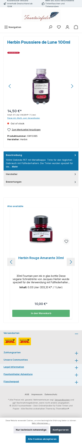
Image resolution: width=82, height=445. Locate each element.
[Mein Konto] (67, 27)
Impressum (37, 394)
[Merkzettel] (59, 27)
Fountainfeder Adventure (18, 374)
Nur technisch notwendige (31, 429)
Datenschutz (51, 394)
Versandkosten (62, 400)
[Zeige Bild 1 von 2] (37, 103)
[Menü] (12, 27)
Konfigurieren (61, 429)
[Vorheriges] (10, 86)
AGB (27, 394)
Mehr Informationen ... (41, 423)
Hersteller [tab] (41, 174)
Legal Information (14, 367)
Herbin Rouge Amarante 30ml (41, 258)
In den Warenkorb (41, 313)
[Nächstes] (72, 86)
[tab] (41, 160)
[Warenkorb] (76, 27)
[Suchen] (50, 27)
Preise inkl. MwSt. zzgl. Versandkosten (23, 118)
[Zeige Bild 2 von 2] (44, 103)
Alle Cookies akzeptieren (42, 439)
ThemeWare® (62, 408)
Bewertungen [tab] (41, 182)
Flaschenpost (11, 381)
